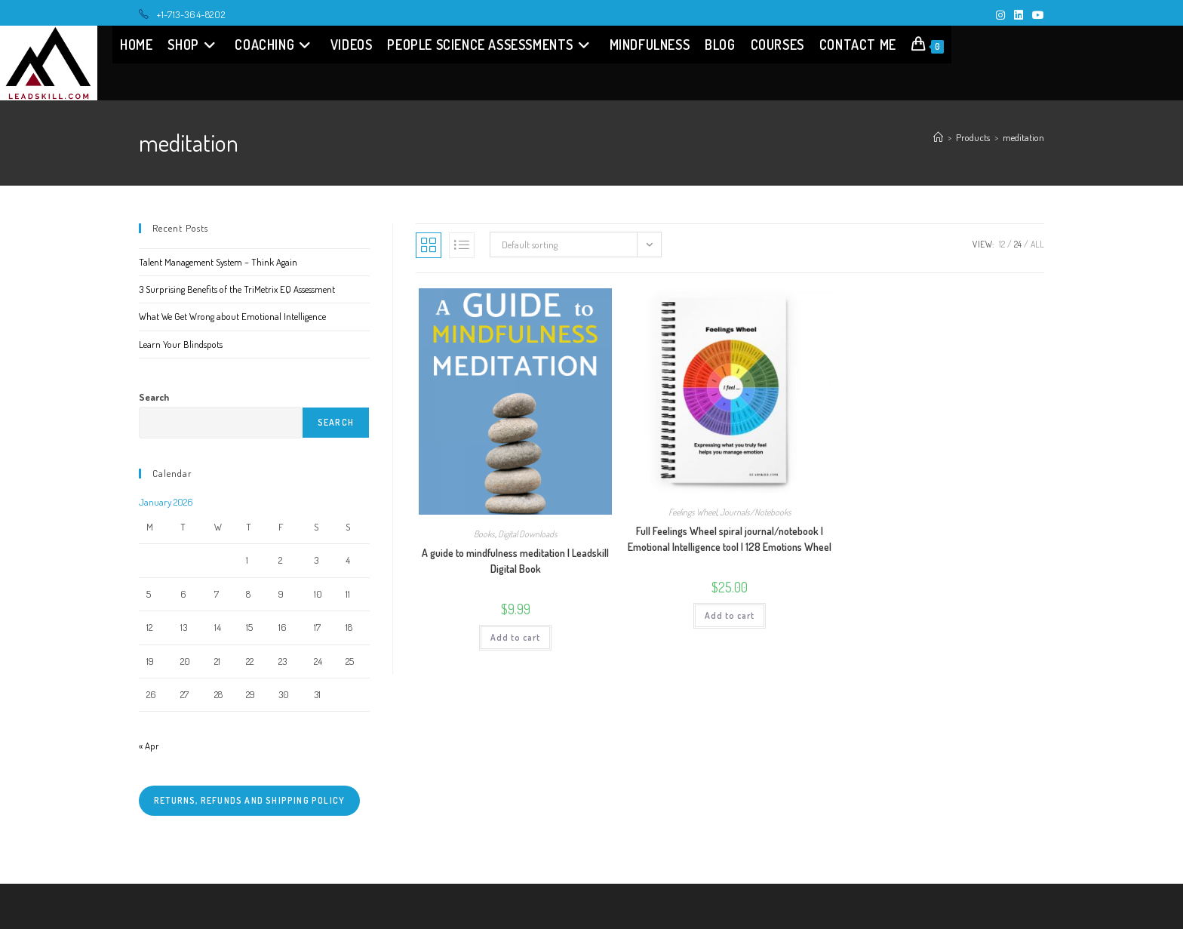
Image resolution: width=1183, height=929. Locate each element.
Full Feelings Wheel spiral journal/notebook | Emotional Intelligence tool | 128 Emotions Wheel (729, 538)
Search (154, 397)
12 (1002, 244)
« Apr (149, 746)
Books (484, 534)
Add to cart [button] (515, 637)
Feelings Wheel (692, 512)
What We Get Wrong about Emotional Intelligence (232, 316)
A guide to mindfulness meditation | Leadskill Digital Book (515, 560)
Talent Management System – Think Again (218, 262)
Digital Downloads (528, 534)
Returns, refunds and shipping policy (249, 800)
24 (1018, 244)
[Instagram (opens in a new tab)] (1000, 15)
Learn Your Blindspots (181, 344)
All (1037, 244)
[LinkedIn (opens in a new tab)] (1018, 15)
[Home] (938, 137)
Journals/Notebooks (755, 512)
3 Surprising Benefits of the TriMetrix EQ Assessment (237, 289)
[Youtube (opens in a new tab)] (1036, 15)
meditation (1023, 137)
